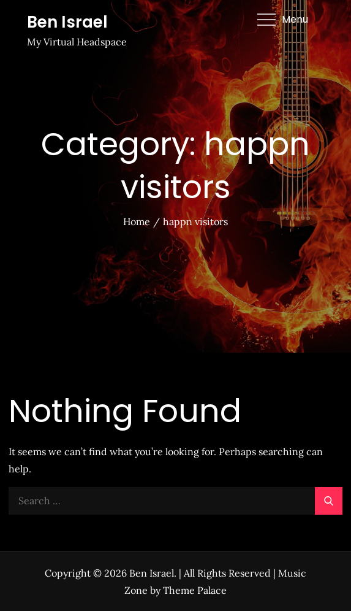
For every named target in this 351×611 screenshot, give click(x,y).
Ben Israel (67, 22)
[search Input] (176, 501)
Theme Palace (195, 590)
